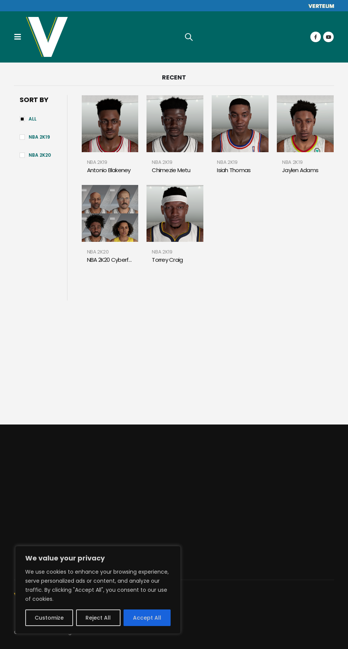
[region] (98, 590)
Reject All (98, 618)
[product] (110, 123)
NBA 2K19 (39, 137)
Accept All (147, 618)
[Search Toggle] (188, 36)
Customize (49, 618)
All (33, 119)
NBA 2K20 (40, 155)
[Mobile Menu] (20, 37)
